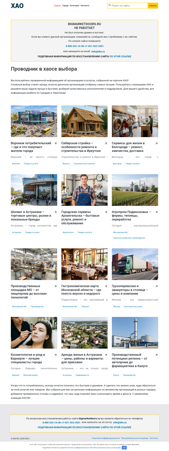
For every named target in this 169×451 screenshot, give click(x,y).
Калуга (116, 375)
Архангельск (68, 232)
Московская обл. (120, 232)
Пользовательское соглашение (134, 438)
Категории (74, 5)
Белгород (117, 164)
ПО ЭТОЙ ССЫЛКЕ (120, 56)
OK (124, 448)
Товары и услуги (31, 164)
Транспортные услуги (133, 306)
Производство (37, 306)
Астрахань (16, 232)
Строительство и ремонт (84, 164)
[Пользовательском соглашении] (107, 448)
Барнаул (15, 375)
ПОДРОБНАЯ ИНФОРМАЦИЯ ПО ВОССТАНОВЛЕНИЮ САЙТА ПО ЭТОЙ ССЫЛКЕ (84, 427)
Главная (57, 5)
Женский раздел (30, 375)
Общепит (85, 306)
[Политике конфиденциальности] (78, 448)
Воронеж (16, 164)
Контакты (85, 5)
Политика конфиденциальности (106, 438)
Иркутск (66, 164)
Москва (116, 306)
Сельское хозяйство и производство (129, 238)
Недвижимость (82, 375)
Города (65, 5)
